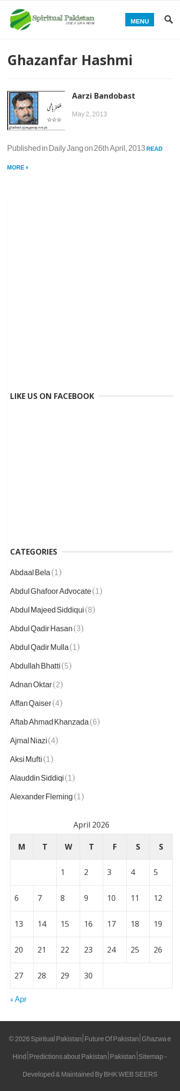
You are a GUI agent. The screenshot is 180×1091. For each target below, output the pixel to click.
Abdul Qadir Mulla (39, 645)
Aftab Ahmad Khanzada (49, 719)
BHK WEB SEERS (130, 1072)
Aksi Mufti (26, 757)
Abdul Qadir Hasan (41, 626)
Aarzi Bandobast (103, 96)
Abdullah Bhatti (35, 663)
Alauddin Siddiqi (37, 775)
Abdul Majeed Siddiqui (47, 607)
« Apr (18, 997)
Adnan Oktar (31, 682)
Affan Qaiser (30, 701)
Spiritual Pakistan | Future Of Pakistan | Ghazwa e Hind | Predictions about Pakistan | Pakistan (91, 1045)
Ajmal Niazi (29, 738)
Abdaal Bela (30, 570)
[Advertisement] (90, 288)
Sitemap (151, 1054)
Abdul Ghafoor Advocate (50, 589)
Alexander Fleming (41, 794)
